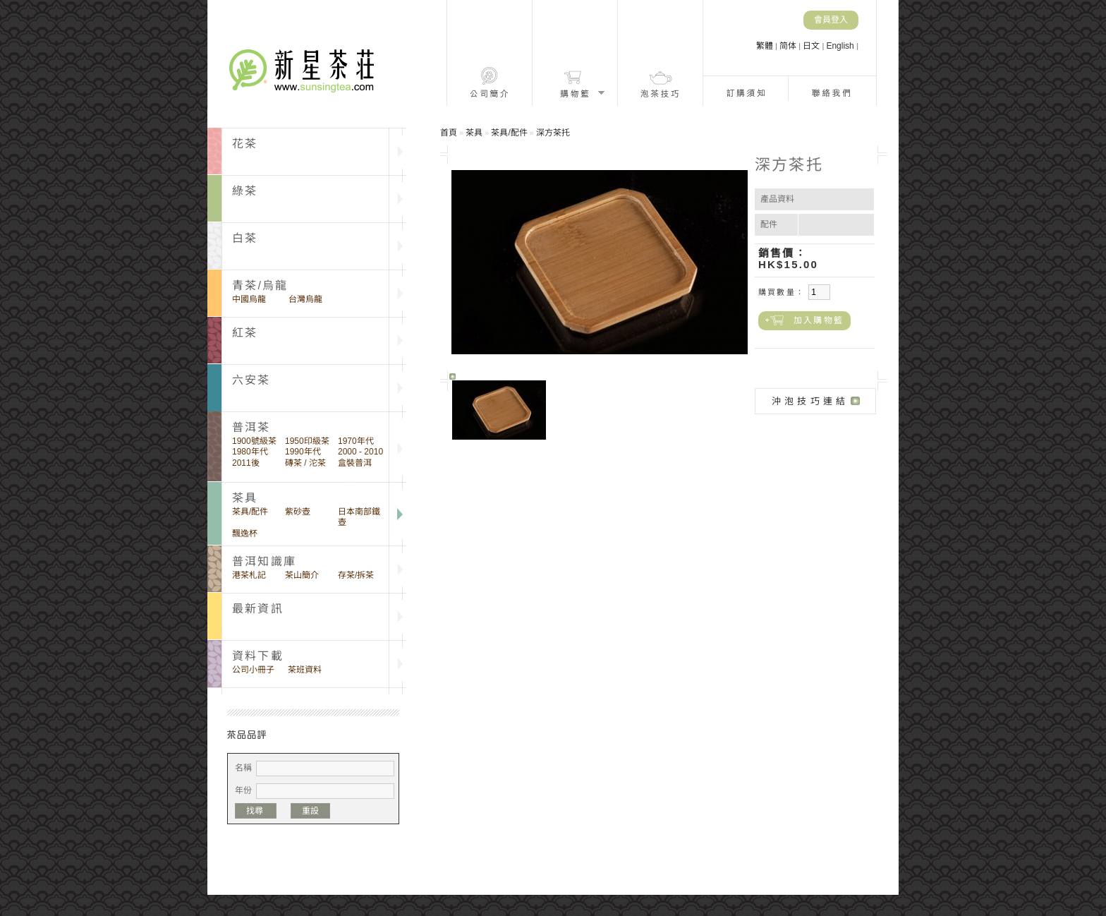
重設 (310, 811)
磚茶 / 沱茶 (305, 463)
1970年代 (356, 441)
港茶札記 (249, 575)
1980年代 (250, 452)
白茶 (244, 238)
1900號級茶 (254, 441)
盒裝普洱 (355, 463)
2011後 (246, 463)
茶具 (474, 133)
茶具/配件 (250, 512)
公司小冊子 (253, 670)
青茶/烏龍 (260, 285)
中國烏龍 (249, 299)
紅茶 (244, 333)
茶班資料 (305, 670)
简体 (788, 46)
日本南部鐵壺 (359, 517)
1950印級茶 (307, 441)
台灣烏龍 (305, 299)
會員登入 (831, 20)
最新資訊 (258, 609)
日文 (812, 46)
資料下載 (258, 656)
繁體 (765, 46)
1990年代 (303, 452)
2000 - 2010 (360, 452)
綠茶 (244, 191)
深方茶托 (553, 133)
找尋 (255, 811)
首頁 (448, 133)
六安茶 (251, 380)
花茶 (244, 144)
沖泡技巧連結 (810, 401)
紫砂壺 (297, 512)
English (841, 46)
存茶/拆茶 (356, 575)
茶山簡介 (302, 575)
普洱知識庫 (264, 561)
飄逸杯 (244, 533)
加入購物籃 (819, 320)
